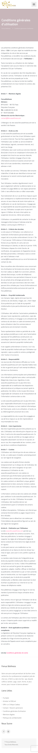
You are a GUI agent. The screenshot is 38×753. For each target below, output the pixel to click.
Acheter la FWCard (9, 701)
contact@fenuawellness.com (11, 118)
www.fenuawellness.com (14, 531)
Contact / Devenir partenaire (13, 708)
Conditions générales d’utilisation (14, 711)
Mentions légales (9, 714)
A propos (6, 698)
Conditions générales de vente (17, 653)
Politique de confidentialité (12, 718)
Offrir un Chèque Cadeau (11, 704)
